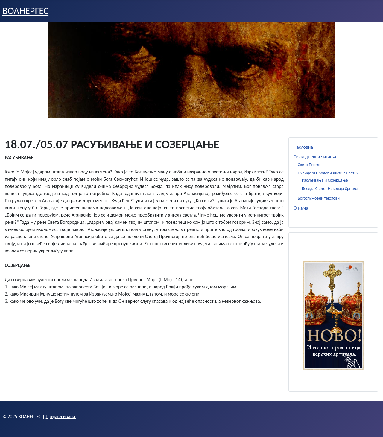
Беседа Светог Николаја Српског (330, 188)
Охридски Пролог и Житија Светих (328, 173)
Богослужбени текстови (319, 198)
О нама (301, 208)
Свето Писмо (309, 164)
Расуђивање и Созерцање (325, 180)
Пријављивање (61, 416)
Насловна (303, 147)
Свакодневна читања (315, 156)
